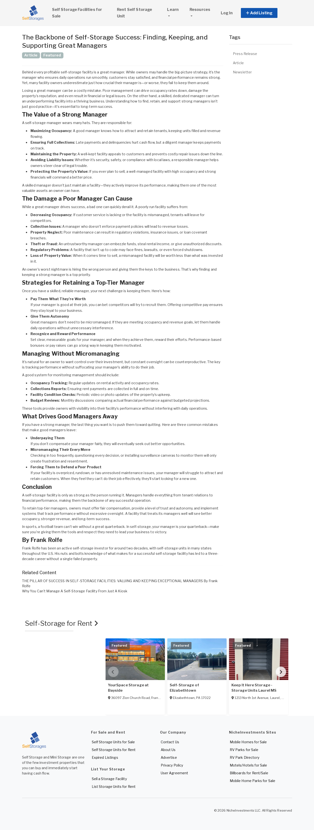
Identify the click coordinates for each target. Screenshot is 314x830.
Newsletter (242, 72)
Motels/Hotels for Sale (248, 765)
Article (238, 63)
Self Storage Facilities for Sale (77, 12)
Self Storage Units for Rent (114, 750)
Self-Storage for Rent (61, 623)
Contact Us (170, 742)
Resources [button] (200, 9)
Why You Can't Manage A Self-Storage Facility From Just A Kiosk (75, 591)
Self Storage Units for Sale (113, 742)
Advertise (169, 757)
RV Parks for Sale (244, 750)
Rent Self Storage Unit (134, 12)
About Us (168, 750)
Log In (227, 13)
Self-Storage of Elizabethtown (184, 688)
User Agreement (174, 773)
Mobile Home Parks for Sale (253, 781)
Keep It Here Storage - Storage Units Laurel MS (253, 688)
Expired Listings (105, 757)
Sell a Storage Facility (109, 779)
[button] (264, 13)
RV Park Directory (244, 757)
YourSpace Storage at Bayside (128, 688)
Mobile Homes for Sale (248, 742)
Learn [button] (176, 9)
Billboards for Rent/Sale (249, 773)
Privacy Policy (172, 765)
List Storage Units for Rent (114, 786)
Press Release (245, 54)
